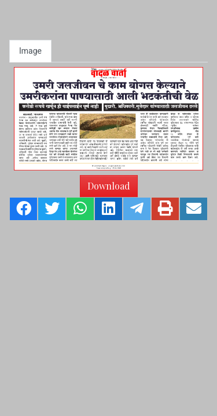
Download (108, 186)
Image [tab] (30, 50)
